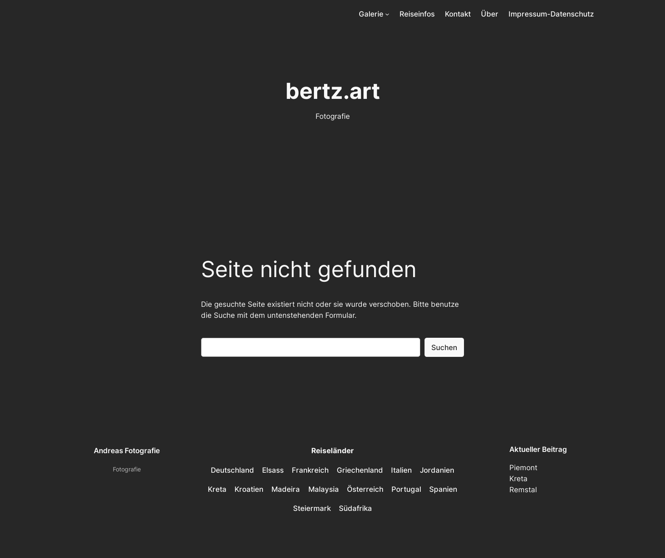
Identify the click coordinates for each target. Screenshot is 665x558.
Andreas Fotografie (127, 450)
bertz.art (332, 90)
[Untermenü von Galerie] (387, 14)
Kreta (518, 478)
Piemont (523, 467)
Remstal (523, 489)
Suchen (444, 347)
